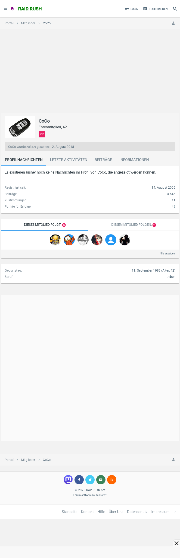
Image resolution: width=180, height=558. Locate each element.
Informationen (134, 160)
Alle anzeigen (167, 253)
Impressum (160, 512)
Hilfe (101, 512)
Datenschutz (137, 512)
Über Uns (116, 512)
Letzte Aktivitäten (68, 160)
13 (64, 225)
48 (173, 206)
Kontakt (87, 512)
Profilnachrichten (24, 160)
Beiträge (103, 160)
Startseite (69, 512)
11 (154, 225)
